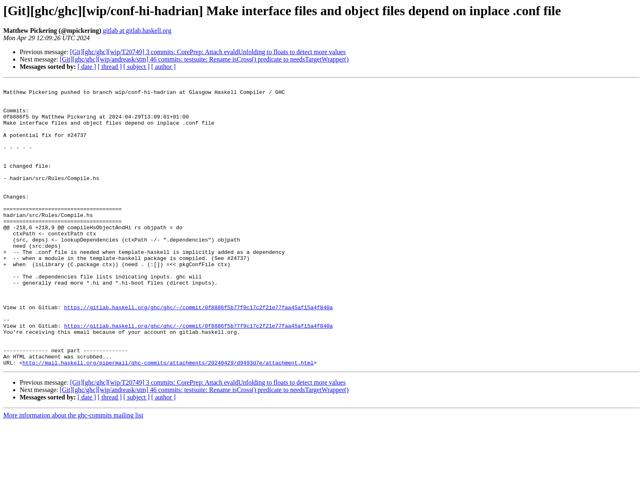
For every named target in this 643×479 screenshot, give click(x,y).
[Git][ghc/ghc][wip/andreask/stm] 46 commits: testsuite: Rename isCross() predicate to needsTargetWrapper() (204, 59)
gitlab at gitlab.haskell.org (137, 30)
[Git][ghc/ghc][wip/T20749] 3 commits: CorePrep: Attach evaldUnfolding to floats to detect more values (208, 51)
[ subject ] (136, 66)
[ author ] (163, 66)
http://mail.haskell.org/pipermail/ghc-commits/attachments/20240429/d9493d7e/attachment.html (168, 419)
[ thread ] (110, 66)
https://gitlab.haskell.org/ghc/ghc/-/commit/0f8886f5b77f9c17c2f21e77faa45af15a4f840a (198, 352)
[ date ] (87, 66)
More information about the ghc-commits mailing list (73, 471)
